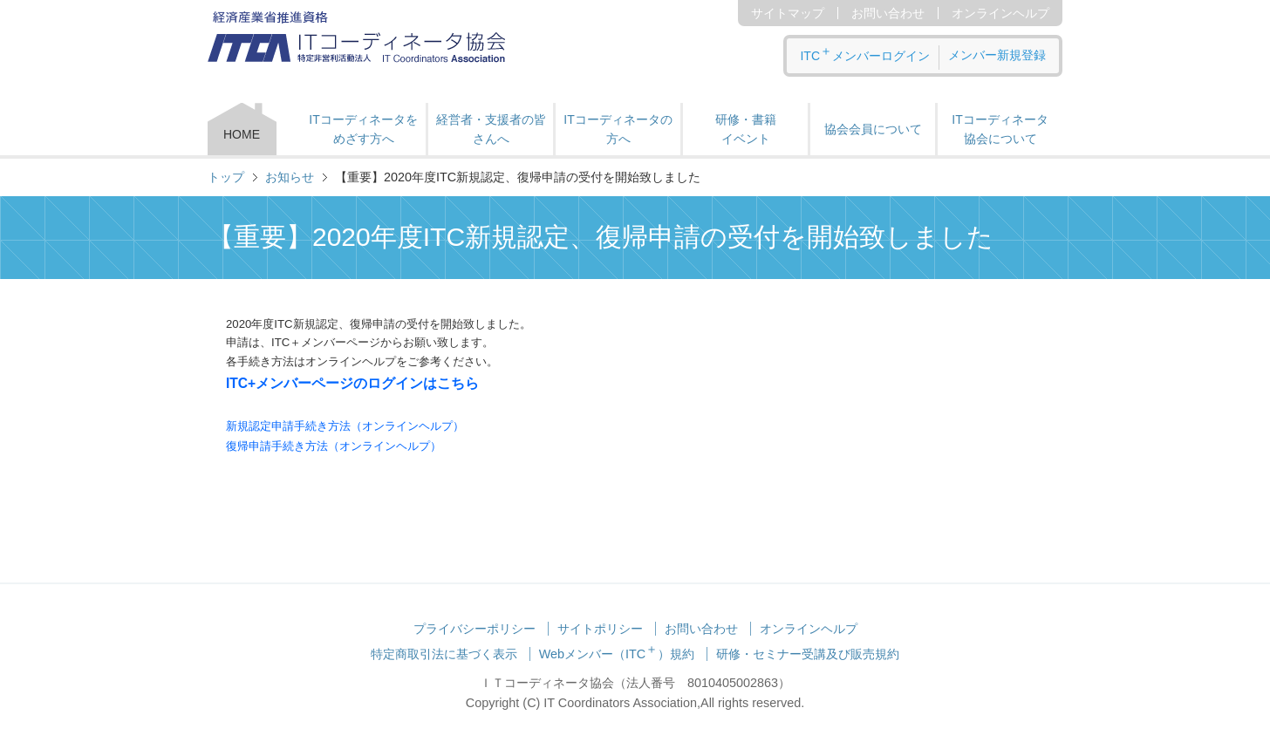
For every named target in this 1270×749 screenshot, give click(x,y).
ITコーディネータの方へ (617, 129)
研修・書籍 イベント (745, 129)
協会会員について (873, 129)
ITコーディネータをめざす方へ (363, 129)
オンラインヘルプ (1000, 13)
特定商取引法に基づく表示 (444, 654)
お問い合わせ (888, 13)
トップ (226, 177)
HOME (241, 134)
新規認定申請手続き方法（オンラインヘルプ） (345, 425)
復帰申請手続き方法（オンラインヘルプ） (333, 446)
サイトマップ (787, 13)
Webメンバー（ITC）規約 (617, 654)
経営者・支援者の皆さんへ (491, 129)
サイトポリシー (600, 629)
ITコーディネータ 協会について (1000, 129)
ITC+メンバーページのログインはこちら (352, 383)
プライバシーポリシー (474, 629)
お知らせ (289, 177)
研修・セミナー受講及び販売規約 (807, 654)
